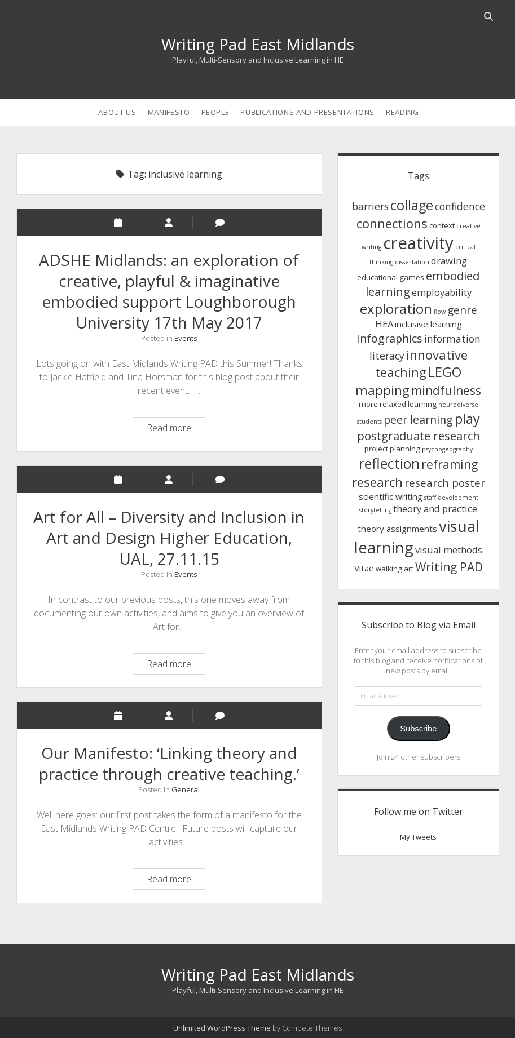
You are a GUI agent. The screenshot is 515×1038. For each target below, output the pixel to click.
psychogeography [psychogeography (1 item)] (447, 449)
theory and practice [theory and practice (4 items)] (435, 508)
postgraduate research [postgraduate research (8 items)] (418, 435)
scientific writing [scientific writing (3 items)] (390, 496)
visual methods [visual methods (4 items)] (448, 549)
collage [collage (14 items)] (411, 205)
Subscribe (418, 728)
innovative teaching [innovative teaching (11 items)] (421, 363)
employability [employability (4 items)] (442, 292)
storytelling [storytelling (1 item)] (375, 510)
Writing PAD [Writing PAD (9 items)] (449, 567)
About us (117, 112)
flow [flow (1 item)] (440, 312)
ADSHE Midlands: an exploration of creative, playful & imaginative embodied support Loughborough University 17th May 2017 (169, 291)
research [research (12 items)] (377, 482)
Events (185, 338)
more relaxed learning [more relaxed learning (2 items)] (398, 404)
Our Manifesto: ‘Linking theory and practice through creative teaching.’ (169, 763)
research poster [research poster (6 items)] (444, 483)
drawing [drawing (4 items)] (449, 260)
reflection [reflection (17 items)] (389, 463)
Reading (402, 112)
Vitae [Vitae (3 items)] (364, 568)
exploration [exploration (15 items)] (396, 308)
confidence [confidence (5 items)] (460, 206)
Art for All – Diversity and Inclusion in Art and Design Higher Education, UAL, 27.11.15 (169, 537)
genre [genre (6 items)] (462, 310)
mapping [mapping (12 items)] (382, 390)
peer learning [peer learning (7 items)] (418, 419)
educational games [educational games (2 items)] (390, 277)
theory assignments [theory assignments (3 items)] (397, 528)
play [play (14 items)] (467, 419)
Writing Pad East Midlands (257, 44)
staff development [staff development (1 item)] (451, 498)
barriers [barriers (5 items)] (370, 206)
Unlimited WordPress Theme (222, 1028)
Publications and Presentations (307, 112)
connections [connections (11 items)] (392, 223)
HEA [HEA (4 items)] (384, 323)
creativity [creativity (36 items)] (418, 243)
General (185, 789)
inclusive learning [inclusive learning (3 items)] (428, 324)
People (215, 112)
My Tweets (418, 837)
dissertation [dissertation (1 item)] (412, 262)
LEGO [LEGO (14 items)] (444, 372)
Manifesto (169, 112)
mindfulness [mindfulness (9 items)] (446, 390)
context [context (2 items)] (442, 225)
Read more (176, 429)
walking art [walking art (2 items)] (394, 569)
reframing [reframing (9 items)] (449, 464)
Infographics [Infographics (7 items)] (389, 338)
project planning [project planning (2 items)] (392, 448)
